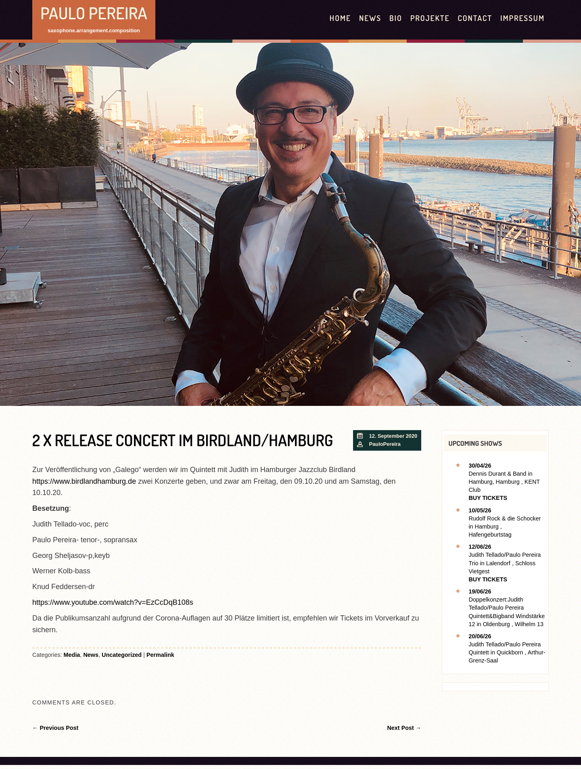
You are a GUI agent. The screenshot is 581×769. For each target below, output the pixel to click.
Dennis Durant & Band (497, 473)
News (370, 18)
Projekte (430, 18)
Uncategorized (122, 655)
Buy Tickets (487, 498)
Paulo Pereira (93, 12)
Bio (395, 18)
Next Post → (404, 728)
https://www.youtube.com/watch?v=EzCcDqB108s (112, 602)
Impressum (522, 18)
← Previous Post (55, 728)
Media (72, 655)
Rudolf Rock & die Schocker (504, 518)
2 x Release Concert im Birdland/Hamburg (182, 440)
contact (475, 18)
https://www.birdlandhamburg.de (84, 481)
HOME (340, 18)
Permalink (160, 655)
